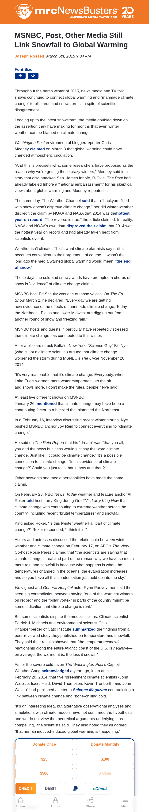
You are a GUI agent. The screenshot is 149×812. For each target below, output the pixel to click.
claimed (37, 149)
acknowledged (55, 671)
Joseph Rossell (29, 56)
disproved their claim (86, 226)
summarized (84, 629)
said (86, 200)
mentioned (47, 403)
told (30, 500)
